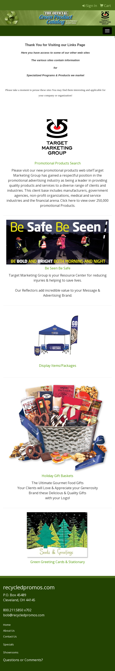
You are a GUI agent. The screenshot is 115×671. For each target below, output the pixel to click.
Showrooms (10, 652)
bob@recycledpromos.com (23, 615)
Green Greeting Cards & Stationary (57, 562)
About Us (9, 630)
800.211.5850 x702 (17, 610)
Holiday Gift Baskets (57, 475)
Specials (8, 644)
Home (7, 625)
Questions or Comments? (23, 660)
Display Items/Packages (57, 365)
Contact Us (10, 636)
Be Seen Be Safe (57, 268)
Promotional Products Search (58, 163)
